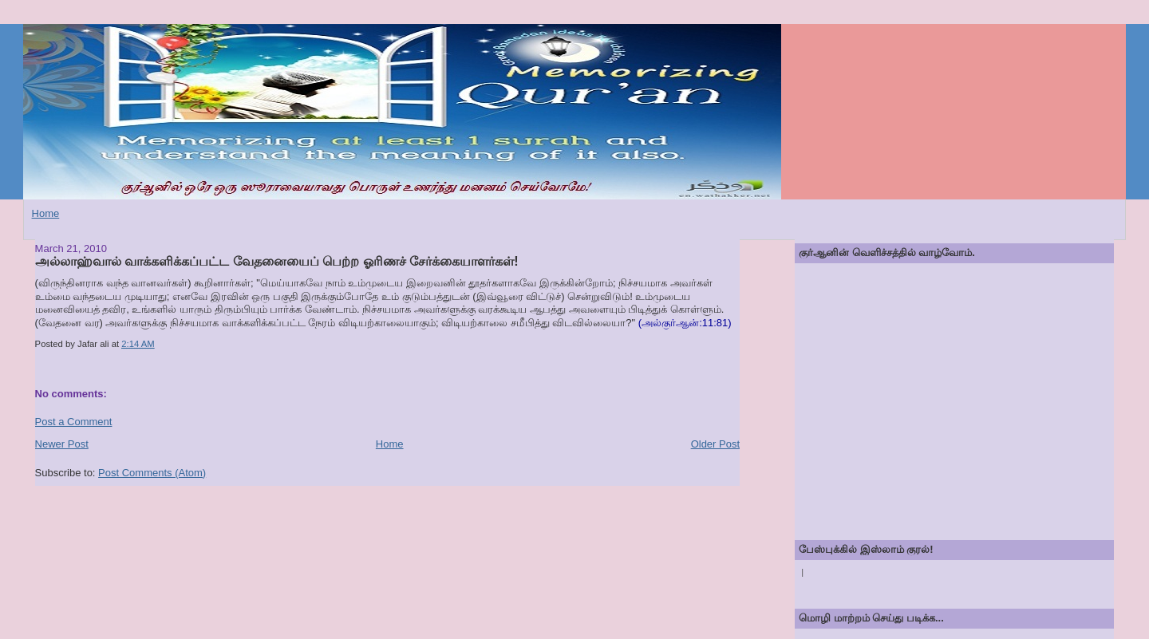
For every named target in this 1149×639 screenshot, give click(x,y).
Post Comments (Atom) (152, 473)
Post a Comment (74, 422)
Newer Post (62, 444)
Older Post (715, 444)
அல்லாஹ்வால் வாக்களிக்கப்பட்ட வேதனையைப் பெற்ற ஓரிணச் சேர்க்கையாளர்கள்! (277, 261)
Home (46, 213)
